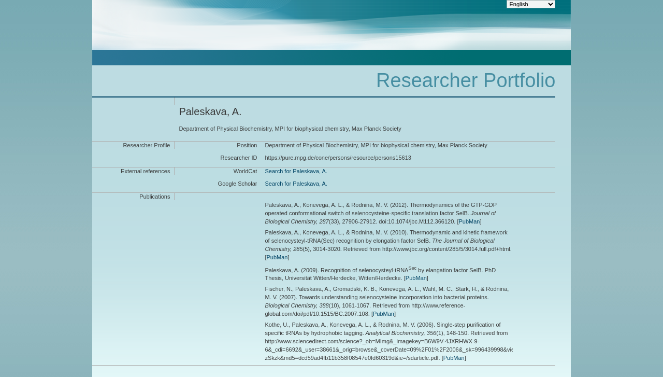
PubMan (469, 221)
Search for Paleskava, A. (296, 171)
